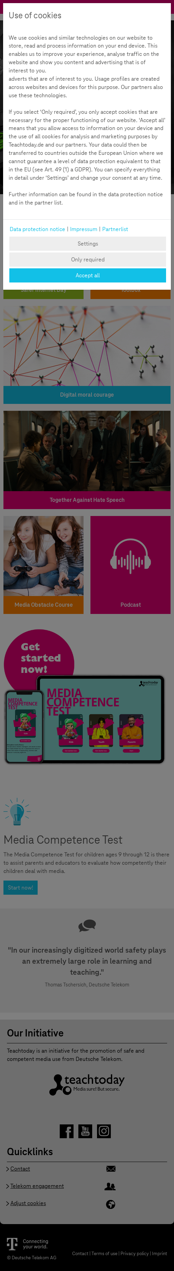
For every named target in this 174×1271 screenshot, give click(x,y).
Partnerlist (115, 229)
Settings (88, 243)
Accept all (88, 275)
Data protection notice (37, 229)
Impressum (83, 229)
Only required (88, 259)
